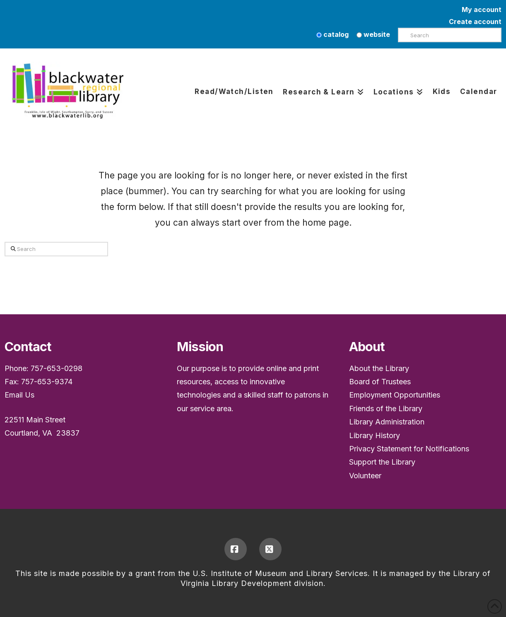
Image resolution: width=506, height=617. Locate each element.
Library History (374, 435)
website (373, 34)
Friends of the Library (385, 408)
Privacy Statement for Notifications (409, 448)
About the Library (379, 368)
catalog (332, 34)
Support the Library (382, 462)
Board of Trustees (380, 381)
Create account (475, 21)
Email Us (19, 394)
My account (481, 9)
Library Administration (386, 421)
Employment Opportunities (394, 394)
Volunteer (365, 475)
